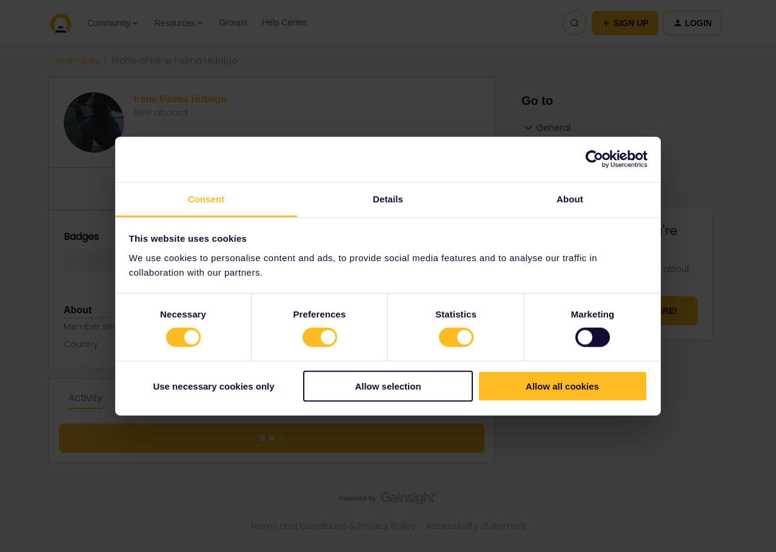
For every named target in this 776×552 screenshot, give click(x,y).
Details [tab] (388, 198)
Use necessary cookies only (213, 386)
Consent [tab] (206, 198)
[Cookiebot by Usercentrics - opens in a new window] (594, 159)
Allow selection (388, 386)
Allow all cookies (562, 386)
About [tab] (570, 198)
